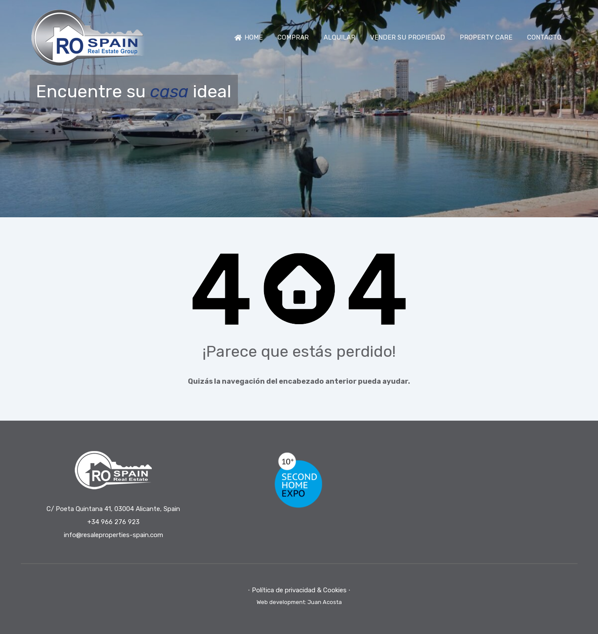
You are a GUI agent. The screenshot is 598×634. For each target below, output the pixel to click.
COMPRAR (293, 37)
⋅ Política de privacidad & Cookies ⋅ (299, 590)
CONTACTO (544, 37)
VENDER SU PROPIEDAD (407, 37)
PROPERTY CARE (486, 37)
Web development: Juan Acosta (299, 602)
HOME (248, 37)
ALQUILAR (339, 37)
